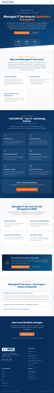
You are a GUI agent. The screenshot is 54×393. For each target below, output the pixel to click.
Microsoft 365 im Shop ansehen (20, 267)
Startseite (22, 10)
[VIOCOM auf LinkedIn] (3, 359)
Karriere (3, 376)
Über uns (4, 371)
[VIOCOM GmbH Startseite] (7, 2)
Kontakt (3, 373)
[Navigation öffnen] (50, 2)
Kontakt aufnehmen (27, 334)
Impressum (4, 385)
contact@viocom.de (32, 376)
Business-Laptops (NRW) (33, 362)
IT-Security (30, 353)
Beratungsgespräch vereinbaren (27, 191)
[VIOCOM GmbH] (14, 350)
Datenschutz (4, 383)
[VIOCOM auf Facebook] (6, 359)
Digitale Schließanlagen (33, 355)
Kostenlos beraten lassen (22, 32)
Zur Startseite (35, 32)
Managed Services (32, 351)
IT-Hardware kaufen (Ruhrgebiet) (35, 360)
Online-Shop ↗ (31, 365)
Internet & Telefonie (32, 358)
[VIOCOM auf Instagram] (10, 359)
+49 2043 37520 (38, 338)
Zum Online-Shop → (36, 266)
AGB (3, 380)
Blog (3, 378)
